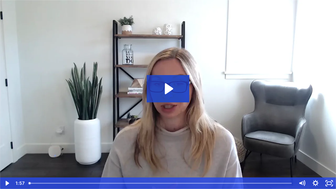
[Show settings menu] (315, 183)
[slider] (161, 183)
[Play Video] (7, 183)
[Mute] (302, 183)
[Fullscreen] (329, 183)
